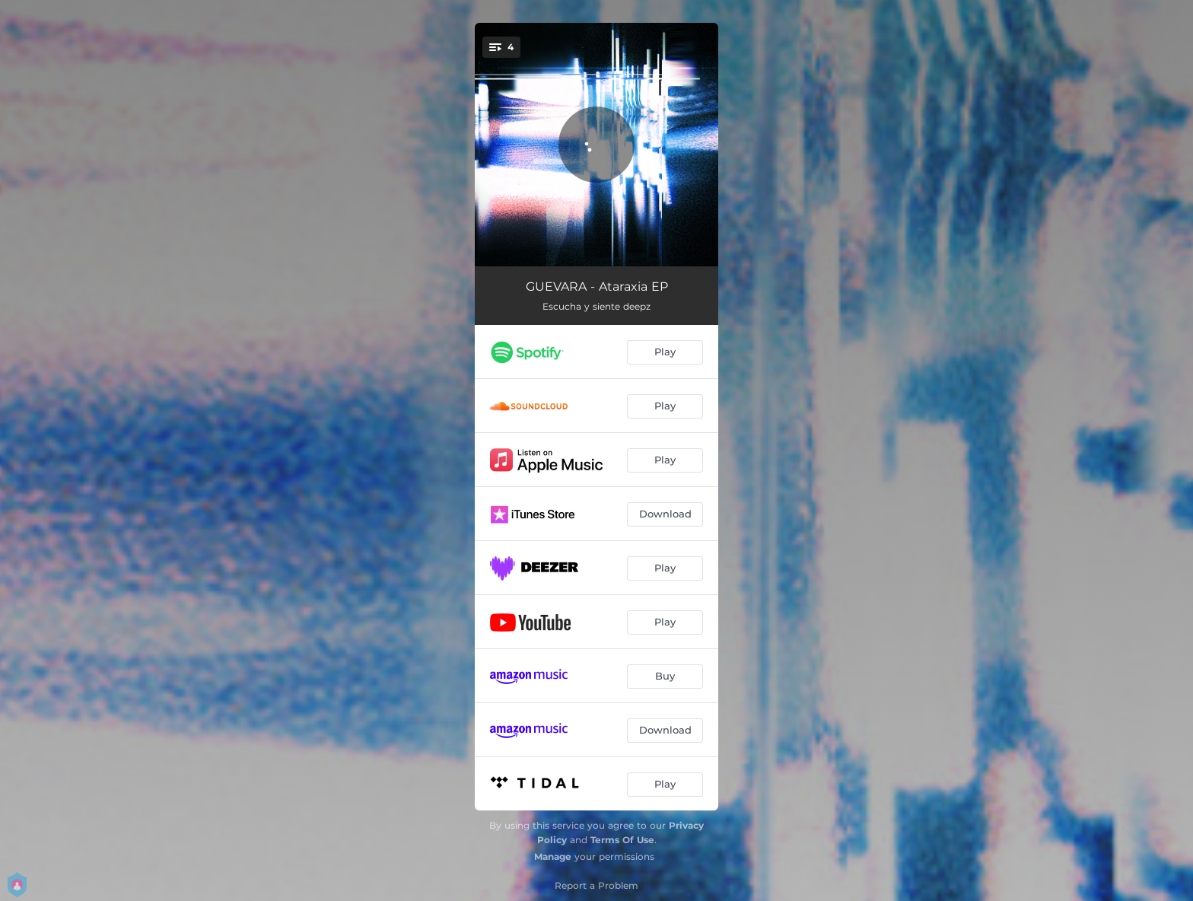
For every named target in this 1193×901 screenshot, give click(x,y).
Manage (552, 856)
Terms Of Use (622, 839)
